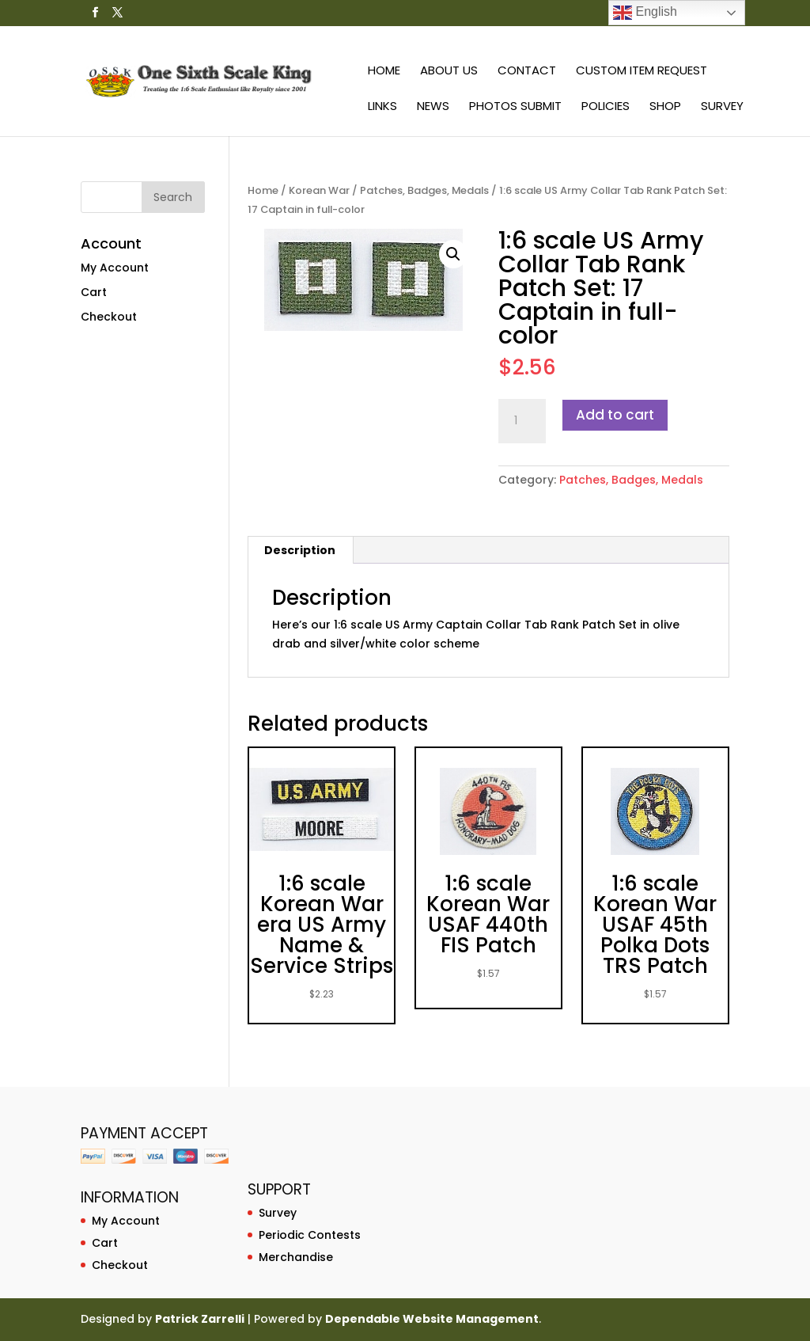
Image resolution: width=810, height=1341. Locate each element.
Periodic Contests (310, 1235)
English (645, 12)
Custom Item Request (641, 71)
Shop (665, 107)
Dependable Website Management (432, 1319)
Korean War (319, 190)
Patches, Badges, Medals (424, 190)
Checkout (109, 317)
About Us (449, 71)
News (433, 107)
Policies (605, 107)
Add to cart (615, 414)
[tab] (300, 550)
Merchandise (296, 1257)
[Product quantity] (522, 421)
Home (384, 71)
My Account (115, 267)
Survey (722, 107)
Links (382, 107)
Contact (527, 71)
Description (299, 550)
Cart (94, 292)
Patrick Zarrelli (199, 1319)
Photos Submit (515, 107)
